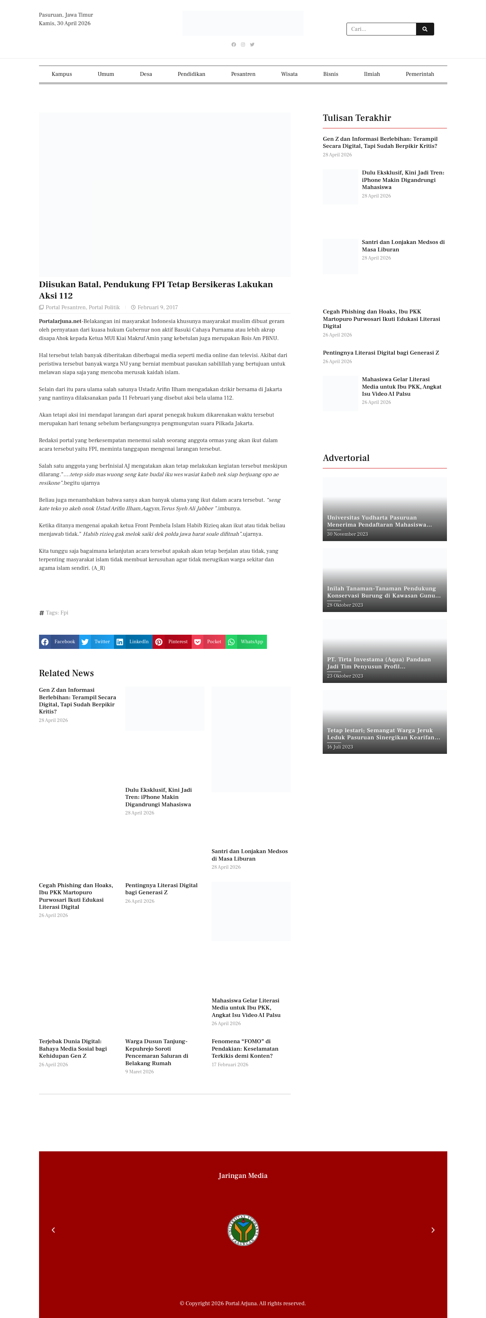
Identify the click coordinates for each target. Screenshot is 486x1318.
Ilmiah (372, 74)
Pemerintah (420, 74)
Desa (146, 74)
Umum (106, 74)
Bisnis (331, 74)
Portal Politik (104, 307)
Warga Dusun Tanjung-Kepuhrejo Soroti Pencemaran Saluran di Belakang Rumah (157, 1052)
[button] (59, 642)
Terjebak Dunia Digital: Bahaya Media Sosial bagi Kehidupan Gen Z (73, 1049)
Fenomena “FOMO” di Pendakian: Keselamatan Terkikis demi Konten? (245, 1049)
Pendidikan (191, 74)
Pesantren (243, 74)
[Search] (425, 29)
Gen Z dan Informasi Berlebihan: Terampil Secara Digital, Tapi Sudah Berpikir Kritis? (77, 701)
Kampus (62, 74)
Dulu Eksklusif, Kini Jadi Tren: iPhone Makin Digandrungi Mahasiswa (158, 797)
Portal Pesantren (66, 307)
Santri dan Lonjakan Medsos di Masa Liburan (250, 854)
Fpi (64, 612)
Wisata (289, 74)
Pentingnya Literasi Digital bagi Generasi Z (161, 889)
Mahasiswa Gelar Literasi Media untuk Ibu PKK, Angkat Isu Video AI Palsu (246, 1008)
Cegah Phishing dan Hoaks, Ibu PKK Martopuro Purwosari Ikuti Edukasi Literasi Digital (76, 896)
